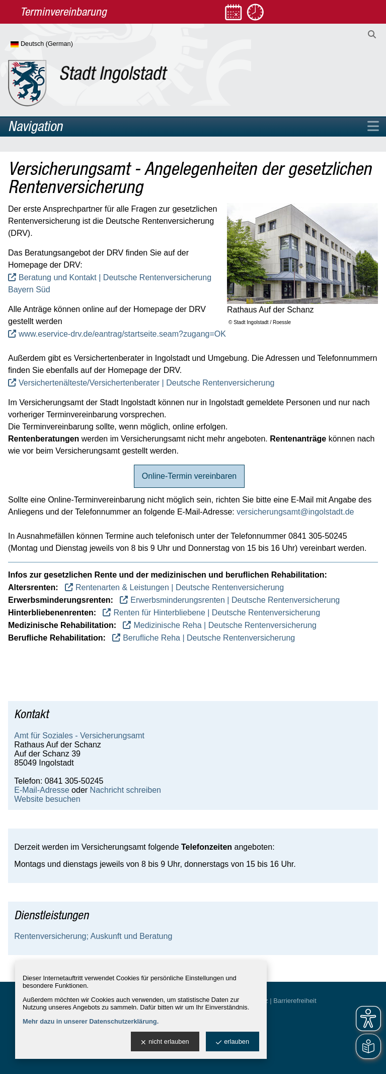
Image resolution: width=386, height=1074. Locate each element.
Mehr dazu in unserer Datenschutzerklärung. (91, 1021)
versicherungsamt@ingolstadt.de (295, 512)
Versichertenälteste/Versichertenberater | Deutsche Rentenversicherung (146, 382)
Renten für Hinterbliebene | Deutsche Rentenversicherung (216, 612)
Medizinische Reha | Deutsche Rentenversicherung (224, 625)
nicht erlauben (165, 1042)
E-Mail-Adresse (41, 790)
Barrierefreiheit (294, 1000)
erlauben (232, 1042)
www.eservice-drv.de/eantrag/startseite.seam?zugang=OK (122, 334)
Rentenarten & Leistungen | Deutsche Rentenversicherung (179, 587)
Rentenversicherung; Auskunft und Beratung (93, 936)
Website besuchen (47, 799)
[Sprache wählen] (58, 44)
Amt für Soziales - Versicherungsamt (79, 735)
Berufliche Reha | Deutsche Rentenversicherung (209, 638)
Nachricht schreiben (125, 790)
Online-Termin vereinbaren (189, 476)
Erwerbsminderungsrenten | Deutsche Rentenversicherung (235, 600)
